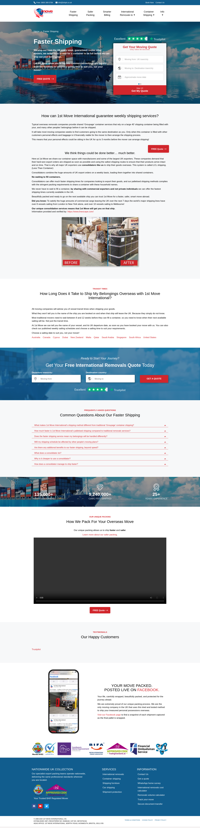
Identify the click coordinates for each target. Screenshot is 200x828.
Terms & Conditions (132, 820)
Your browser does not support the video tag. (100, 571)
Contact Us (160, 3)
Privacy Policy (160, 820)
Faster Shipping (73, 13)
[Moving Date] (140, 77)
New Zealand (77, 337)
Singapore (122, 337)
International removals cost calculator (151, 789)
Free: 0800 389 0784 (43, 3)
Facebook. (148, 690)
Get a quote (143, 779)
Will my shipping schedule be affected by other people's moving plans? (66, 442)
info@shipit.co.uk (63, 3)
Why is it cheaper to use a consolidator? (52, 459)
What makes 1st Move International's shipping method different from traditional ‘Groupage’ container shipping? (84, 425)
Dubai (65, 337)
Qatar (96, 337)
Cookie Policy (147, 820)
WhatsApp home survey (149, 783)
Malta (88, 337)
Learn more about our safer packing (100, 534)
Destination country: (96, 372)
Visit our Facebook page (109, 715)
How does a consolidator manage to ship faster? (56, 464)
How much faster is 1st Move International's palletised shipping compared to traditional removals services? (82, 431)
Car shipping (109, 787)
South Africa (135, 337)
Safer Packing (90, 13)
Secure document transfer (150, 804)
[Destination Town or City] (140, 68)
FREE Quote (45, 79)
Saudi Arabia (108, 337)
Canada (46, 337)
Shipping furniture (111, 783)
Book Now (150, 3)
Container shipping (112, 779)
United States (149, 337)
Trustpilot (36, 649)
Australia (36, 337)
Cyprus (56, 337)
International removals (113, 774)
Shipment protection (112, 792)
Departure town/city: (42, 372)
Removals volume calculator (151, 795)
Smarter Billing (107, 13)
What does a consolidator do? (47, 453)
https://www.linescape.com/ (80, 211)
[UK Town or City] (140, 59)
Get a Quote (154, 378)
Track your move (146, 799)
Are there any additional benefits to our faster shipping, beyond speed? (66, 447)
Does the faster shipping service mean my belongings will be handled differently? (70, 436)
